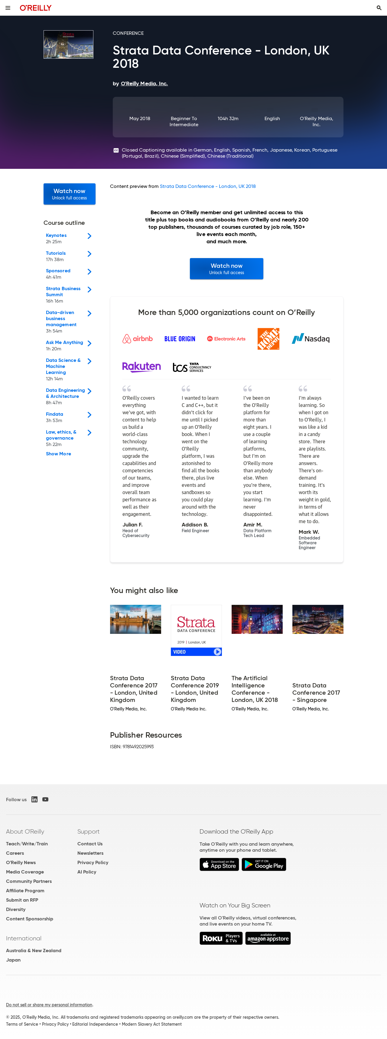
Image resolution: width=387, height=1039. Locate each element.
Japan (13, 960)
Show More (58, 453)
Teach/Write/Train (27, 844)
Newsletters (90, 853)
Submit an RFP (22, 900)
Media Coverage (25, 872)
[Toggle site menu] (8, 8)
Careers (15, 853)
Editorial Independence (95, 1024)
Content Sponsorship (29, 919)
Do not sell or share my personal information (49, 1005)
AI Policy (86, 872)
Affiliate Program (25, 890)
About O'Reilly (25, 831)
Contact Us (89, 844)
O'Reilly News (21, 862)
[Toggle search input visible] (379, 8)
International (23, 938)
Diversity (15, 909)
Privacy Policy (92, 862)
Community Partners (29, 881)
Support (88, 831)
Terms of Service (22, 1024)
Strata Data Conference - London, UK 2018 (208, 186)
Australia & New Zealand (33, 950)
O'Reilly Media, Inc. (316, 121)
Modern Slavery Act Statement (152, 1024)
